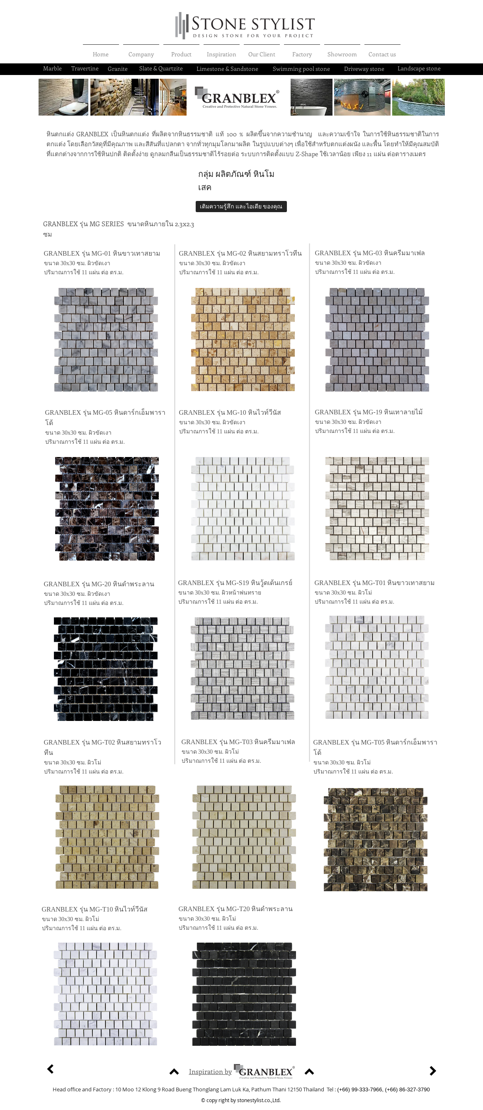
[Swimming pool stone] (301, 68)
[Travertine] (85, 68)
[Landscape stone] (419, 68)
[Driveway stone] (364, 68)
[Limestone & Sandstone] (227, 68)
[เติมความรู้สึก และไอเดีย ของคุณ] (241, 206)
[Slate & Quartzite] (161, 68)
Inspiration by (210, 1071)
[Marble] (52, 68)
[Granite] (118, 68)
